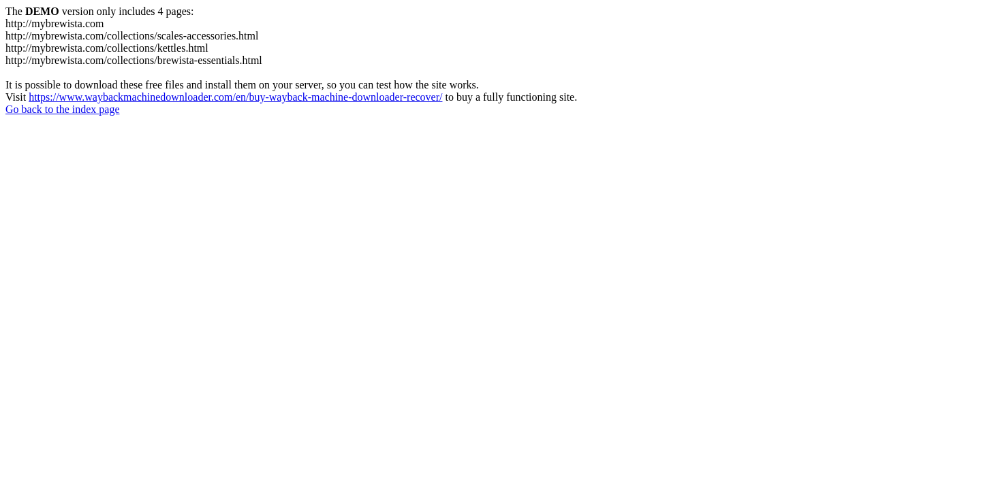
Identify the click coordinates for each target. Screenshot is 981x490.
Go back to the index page (62, 109)
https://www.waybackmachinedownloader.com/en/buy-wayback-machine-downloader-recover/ (235, 97)
